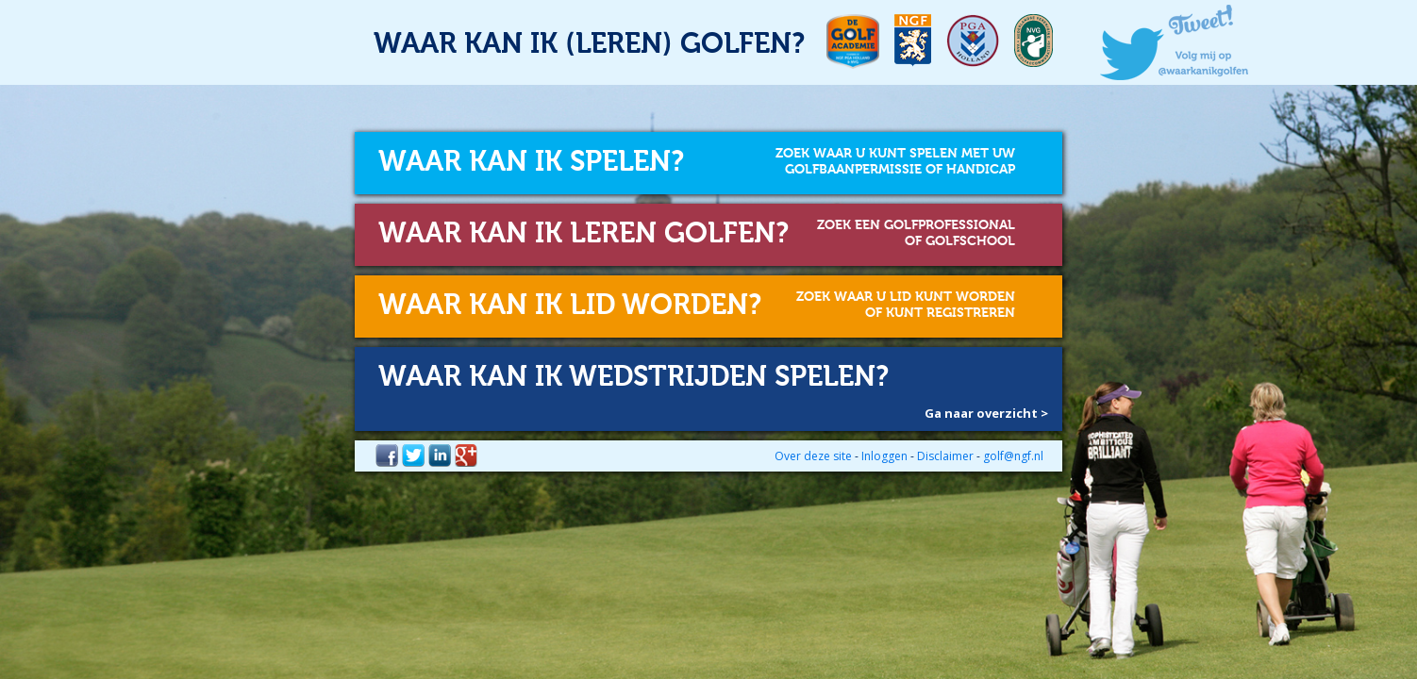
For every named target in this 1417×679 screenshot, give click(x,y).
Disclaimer (945, 456)
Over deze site (813, 456)
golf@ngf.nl (1013, 456)
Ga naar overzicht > (986, 413)
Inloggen (884, 456)
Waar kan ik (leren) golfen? (589, 45)
